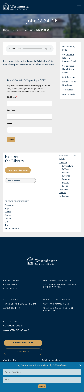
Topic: (65, 89)
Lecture (62, 192)
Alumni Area (11, 302)
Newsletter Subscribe (57, 302)
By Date (65, 182)
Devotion (29, 29)
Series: (65, 65)
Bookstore (10, 324)
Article (62, 159)
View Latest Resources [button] (17, 170)
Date (7, 221)
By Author (66, 179)
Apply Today (23, 354)
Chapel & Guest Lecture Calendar (58, 311)
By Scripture (67, 165)
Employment (11, 282)
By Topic (65, 169)
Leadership (10, 287)
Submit (11, 139)
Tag (7, 225)
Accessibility (11, 310)
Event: (65, 81)
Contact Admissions (56, 306)
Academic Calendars (16, 332)
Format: (66, 94)
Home (6, 29)
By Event (66, 172)
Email (10, 123)
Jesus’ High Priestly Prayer (68, 69)
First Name (12, 97)
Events (8, 211)
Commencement (13, 328)
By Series (66, 175)
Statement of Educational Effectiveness (60, 288)
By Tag (65, 185)
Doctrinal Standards (57, 282)
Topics (8, 208)
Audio (72, 94)
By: (64, 54)
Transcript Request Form (19, 306)
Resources (17, 29)
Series (8, 215)
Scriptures (9, 205)
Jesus (70, 89)
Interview (63, 189)
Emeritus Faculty (70, 61)
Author (8, 218)
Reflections (64, 195)
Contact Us (10, 291)
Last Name (11, 110)
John (74, 77)
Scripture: (67, 77)
